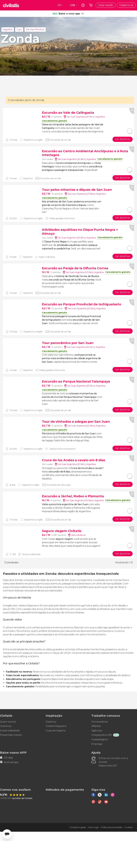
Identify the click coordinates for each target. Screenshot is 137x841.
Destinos (51, 721)
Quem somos (8, 721)
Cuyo (19, 29)
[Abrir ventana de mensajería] (7, 834)
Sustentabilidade (10, 730)
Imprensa (5, 726)
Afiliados (96, 726)
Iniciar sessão (105, 5)
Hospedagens (99, 739)
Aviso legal (93, 827)
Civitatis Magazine (56, 726)
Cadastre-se (126, 5)
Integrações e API (101, 735)
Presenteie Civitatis (11, 735)
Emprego (97, 744)
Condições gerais (77, 827)
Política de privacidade (111, 827)
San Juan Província (35, 29)
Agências (96, 730)
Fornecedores (99, 721)
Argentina (7, 29)
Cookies (129, 827)
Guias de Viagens (56, 730)
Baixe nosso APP (13, 752)
